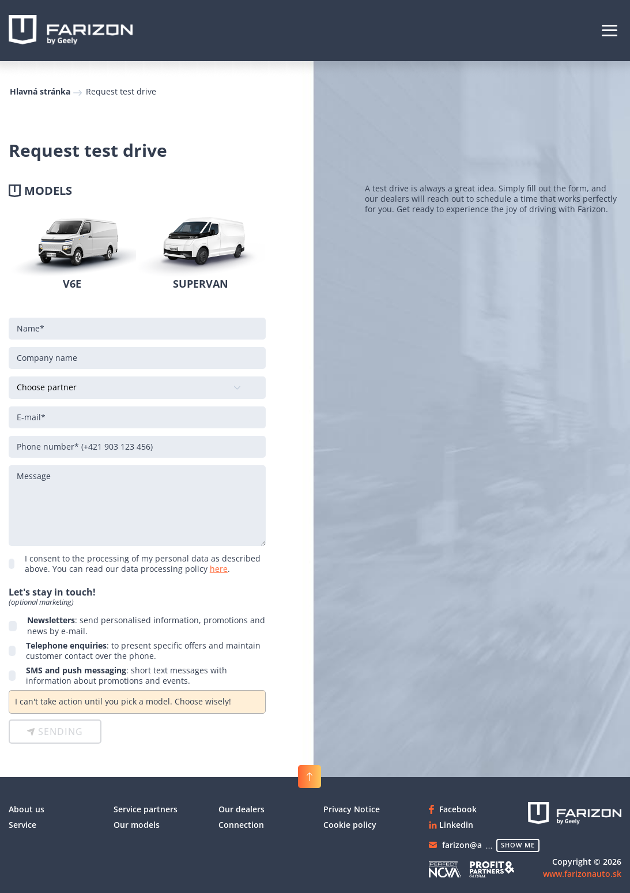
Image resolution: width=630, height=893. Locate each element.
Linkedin (456, 824)
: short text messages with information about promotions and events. (126, 675)
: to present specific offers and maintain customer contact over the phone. (143, 650)
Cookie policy (349, 824)
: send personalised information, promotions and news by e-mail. (146, 625)
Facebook (458, 809)
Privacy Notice (351, 809)
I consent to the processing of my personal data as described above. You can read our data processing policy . (143, 563)
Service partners (146, 809)
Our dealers (241, 809)
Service (22, 824)
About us (26, 809)
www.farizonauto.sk (582, 873)
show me (518, 845)
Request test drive (121, 91)
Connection (241, 824)
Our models (137, 824)
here (219, 568)
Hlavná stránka (40, 91)
